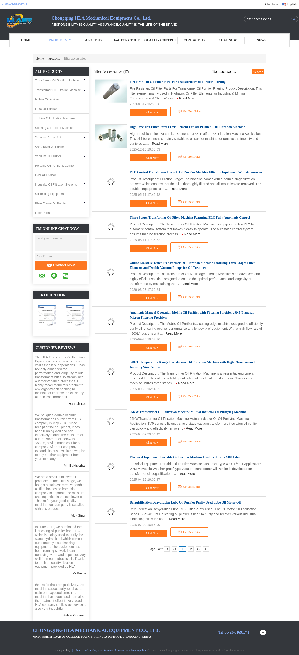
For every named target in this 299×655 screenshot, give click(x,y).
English (293, 4)
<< (174, 549)
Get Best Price (189, 111)
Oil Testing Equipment (49, 194)
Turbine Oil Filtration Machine (55, 118)
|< (167, 549)
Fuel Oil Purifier (45, 175)
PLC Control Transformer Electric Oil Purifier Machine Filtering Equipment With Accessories (196, 172)
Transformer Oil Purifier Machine (57, 80)
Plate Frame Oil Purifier (51, 203)
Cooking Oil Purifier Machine (54, 128)
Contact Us (194, 40)
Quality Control (160, 40)
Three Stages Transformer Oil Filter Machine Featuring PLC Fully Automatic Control (190, 217)
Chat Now (271, 4)
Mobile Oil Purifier (47, 99)
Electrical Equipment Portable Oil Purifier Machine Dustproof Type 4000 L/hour (186, 457)
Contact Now (61, 265)
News (261, 40)
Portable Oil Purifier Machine (54, 165)
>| (206, 549)
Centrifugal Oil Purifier (50, 146)
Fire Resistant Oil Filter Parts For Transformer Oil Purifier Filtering (178, 82)
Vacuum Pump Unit (48, 137)
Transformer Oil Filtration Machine (58, 90)
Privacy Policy (62, 650)
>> (198, 549)
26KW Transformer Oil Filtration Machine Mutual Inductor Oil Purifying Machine (188, 412)
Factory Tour (127, 40)
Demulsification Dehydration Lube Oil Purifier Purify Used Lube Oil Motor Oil (185, 502)
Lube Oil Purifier (46, 109)
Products (60, 40)
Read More (187, 98)
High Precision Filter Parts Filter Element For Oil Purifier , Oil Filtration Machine (187, 127)
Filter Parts (42, 212)
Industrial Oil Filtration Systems (56, 184)
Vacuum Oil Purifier (48, 156)
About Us (93, 40)
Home (26, 40)
